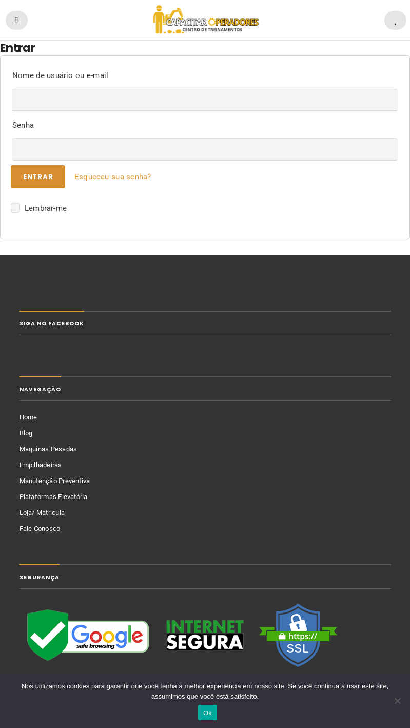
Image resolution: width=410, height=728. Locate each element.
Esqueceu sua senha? (112, 176)
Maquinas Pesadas (48, 449)
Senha (23, 125)
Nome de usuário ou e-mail (60, 75)
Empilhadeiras (40, 465)
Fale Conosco (40, 528)
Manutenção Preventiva (54, 481)
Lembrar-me (39, 208)
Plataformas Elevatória (53, 497)
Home (28, 417)
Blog (26, 433)
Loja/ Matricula (42, 512)
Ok (207, 713)
